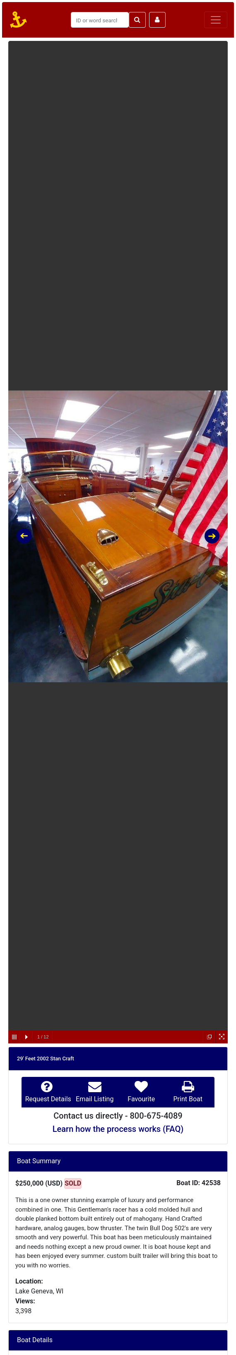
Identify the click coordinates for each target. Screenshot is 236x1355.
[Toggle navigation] (215, 20)
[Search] (100, 20)
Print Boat (187, 1099)
